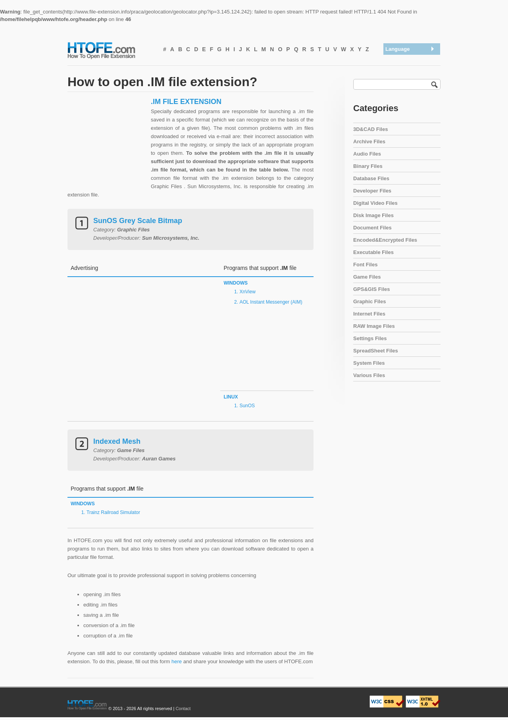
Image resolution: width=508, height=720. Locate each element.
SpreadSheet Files (375, 351)
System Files (369, 363)
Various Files (369, 375)
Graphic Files (369, 301)
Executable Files (373, 252)
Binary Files (368, 166)
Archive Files (369, 141)
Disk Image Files (373, 215)
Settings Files (370, 338)
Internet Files (369, 314)
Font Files (365, 265)
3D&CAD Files (370, 129)
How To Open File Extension (110, 50)
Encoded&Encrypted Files (385, 240)
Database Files (371, 178)
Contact (182, 708)
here (176, 661)
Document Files (372, 228)
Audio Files (367, 154)
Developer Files (372, 191)
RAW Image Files (374, 326)
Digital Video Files (375, 203)
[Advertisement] (107, 147)
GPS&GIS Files (371, 289)
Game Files (367, 277)
